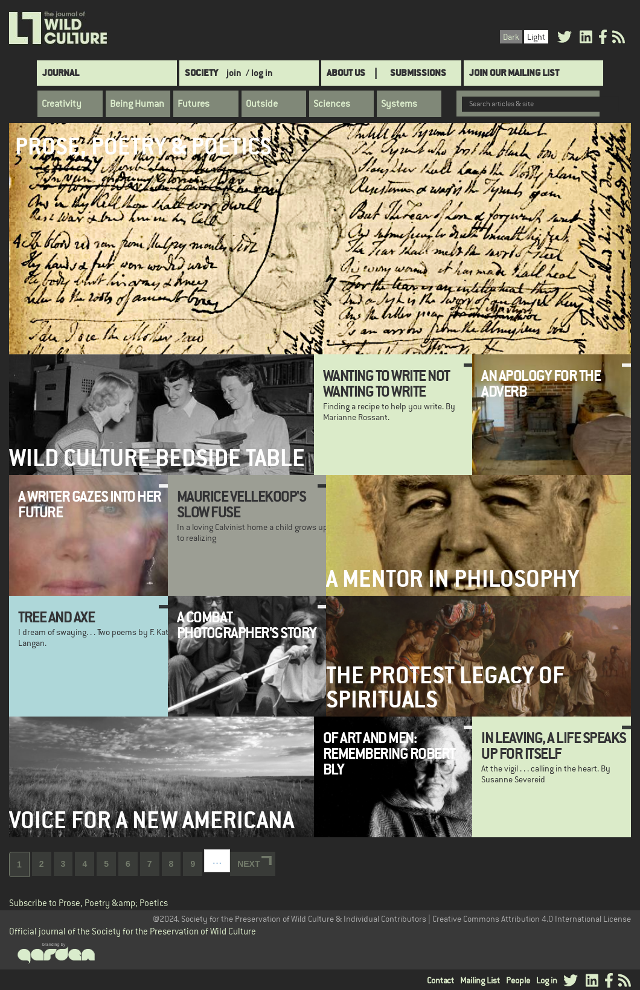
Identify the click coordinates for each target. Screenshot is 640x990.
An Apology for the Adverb (540, 383)
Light (536, 36)
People (518, 980)
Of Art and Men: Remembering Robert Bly (389, 753)
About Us (346, 72)
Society (201, 72)
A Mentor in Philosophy (452, 578)
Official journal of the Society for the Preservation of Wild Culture (132, 931)
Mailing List (480, 980)
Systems (399, 104)
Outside (262, 104)
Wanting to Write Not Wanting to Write (386, 383)
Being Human (137, 104)
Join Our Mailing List (514, 72)
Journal (60, 72)
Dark (511, 36)
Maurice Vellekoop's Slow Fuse (241, 504)
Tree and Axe (56, 617)
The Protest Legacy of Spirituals (445, 687)
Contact (440, 980)
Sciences (331, 104)
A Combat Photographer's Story (246, 624)
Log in (546, 980)
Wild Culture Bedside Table (157, 458)
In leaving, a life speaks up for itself (553, 745)
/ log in (259, 72)
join (234, 72)
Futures (194, 104)
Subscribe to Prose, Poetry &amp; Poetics (88, 903)
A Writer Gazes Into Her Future (89, 504)
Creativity (62, 104)
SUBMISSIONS (418, 72)
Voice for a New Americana (151, 820)
